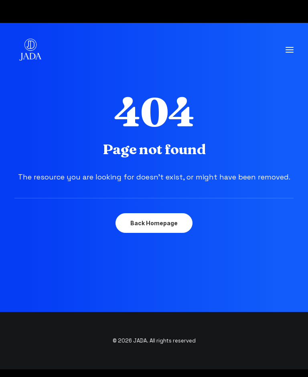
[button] (289, 50)
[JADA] (30, 50)
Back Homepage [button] (154, 223)
